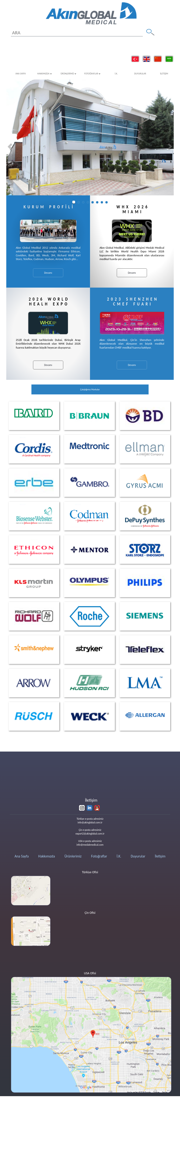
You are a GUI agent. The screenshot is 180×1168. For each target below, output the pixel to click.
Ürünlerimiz (68, 73)
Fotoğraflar (92, 73)
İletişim (164, 73)
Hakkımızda (44, 73)
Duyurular (140, 73)
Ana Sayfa (20, 73)
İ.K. (116, 73)
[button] (10, 146)
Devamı (48, 272)
